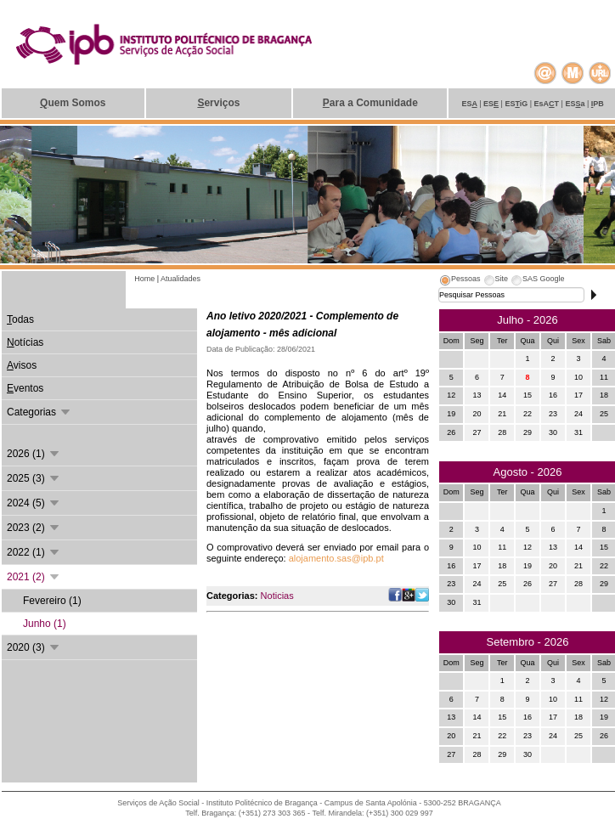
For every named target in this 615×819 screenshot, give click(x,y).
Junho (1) (44, 624)
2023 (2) (34, 527)
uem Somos (72, 103)
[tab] (459, 281)
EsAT (547, 103)
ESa (576, 103)
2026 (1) (34, 453)
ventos (25, 388)
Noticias (277, 595)
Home (145, 278)
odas (20, 319)
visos (22, 365)
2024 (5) (34, 503)
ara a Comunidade (370, 103)
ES (470, 103)
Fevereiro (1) (52, 601)
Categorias (39, 412)
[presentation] (459, 281)
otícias (25, 342)
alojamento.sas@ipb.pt (336, 558)
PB (597, 103)
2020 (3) (34, 647)
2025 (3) (34, 478)
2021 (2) (34, 577)
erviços (218, 103)
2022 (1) (34, 552)
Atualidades (180, 278)
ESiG (517, 103)
